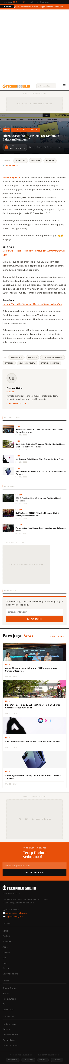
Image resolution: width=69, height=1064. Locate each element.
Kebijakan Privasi (11, 1045)
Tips (5, 963)
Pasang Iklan (9, 1040)
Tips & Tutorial (9, 999)
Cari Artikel (8, 1009)
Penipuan (32, 357)
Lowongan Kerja (10, 973)
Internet (6, 952)
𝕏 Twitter (20, 160)
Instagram (12, 1060)
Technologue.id (11, 177)
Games (6, 993)
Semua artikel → (58, 636)
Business (7, 941)
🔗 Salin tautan (11, 165)
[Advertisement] (34, 45)
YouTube (43, 1060)
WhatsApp (35, 160)
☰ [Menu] (64, 86)
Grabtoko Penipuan (50, 363)
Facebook (50, 160)
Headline (33, 130)
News (6, 130)
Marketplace (16, 357)
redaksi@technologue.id (16, 913)
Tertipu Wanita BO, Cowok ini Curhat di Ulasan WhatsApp (32, 304)
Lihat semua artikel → (18, 403)
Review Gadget (10, 988)
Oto (4, 957)
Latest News (19, 130)
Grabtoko (9, 363)
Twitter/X (28, 1060)
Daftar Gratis (34, 619)
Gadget (6, 936)
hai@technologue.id (14, 916)
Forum (6, 968)
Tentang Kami (9, 1024)
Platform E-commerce (52, 357)
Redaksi (6, 1029)
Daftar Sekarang (34, 872)
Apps (5, 947)
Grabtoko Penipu (27, 363)
